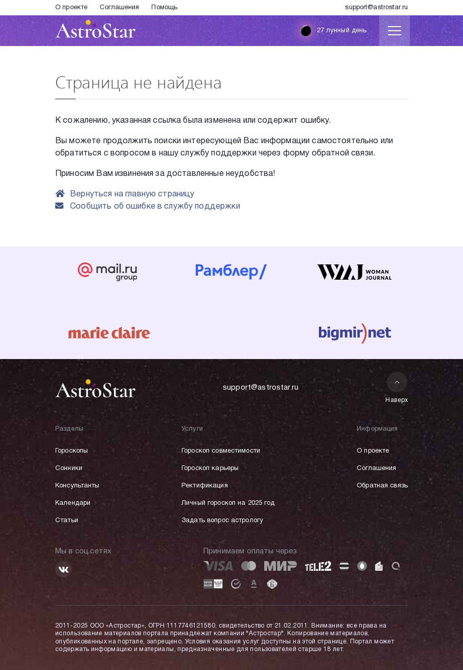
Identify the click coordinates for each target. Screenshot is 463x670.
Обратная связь (382, 486)
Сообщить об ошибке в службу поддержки (147, 206)
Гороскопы (71, 451)
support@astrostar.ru (376, 8)
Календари (72, 503)
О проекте (71, 8)
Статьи (66, 521)
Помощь (164, 8)
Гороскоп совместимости (220, 451)
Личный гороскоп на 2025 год (228, 503)
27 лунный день (330, 31)
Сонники (68, 468)
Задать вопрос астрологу (222, 521)
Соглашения (119, 8)
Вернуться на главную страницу (125, 194)
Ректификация (204, 486)
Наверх (397, 387)
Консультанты (77, 486)
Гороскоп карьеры (210, 468)
